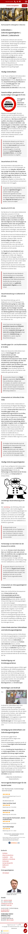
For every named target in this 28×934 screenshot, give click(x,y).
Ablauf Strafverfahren (7, 855)
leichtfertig (7, 507)
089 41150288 (10, 920)
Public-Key (9, 905)
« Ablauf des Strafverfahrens (14, 777)
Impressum (22, 926)
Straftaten (4, 853)
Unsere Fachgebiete (12, 5)
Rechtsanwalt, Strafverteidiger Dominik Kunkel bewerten (14, 834)
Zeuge (4, 867)
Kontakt (24, 5)
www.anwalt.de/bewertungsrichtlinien (10, 840)
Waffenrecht (5, 865)
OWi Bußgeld (5, 873)
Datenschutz (14, 928)
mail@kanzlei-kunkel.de (7, 903)
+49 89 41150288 (7, 900)
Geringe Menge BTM (7, 863)
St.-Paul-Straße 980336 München (5, 910)
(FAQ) (11, 857)
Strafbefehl (5, 857)
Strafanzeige (5, 861)
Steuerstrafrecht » (14, 779)
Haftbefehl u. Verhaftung (8, 859)
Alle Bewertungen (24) (8, 800)
